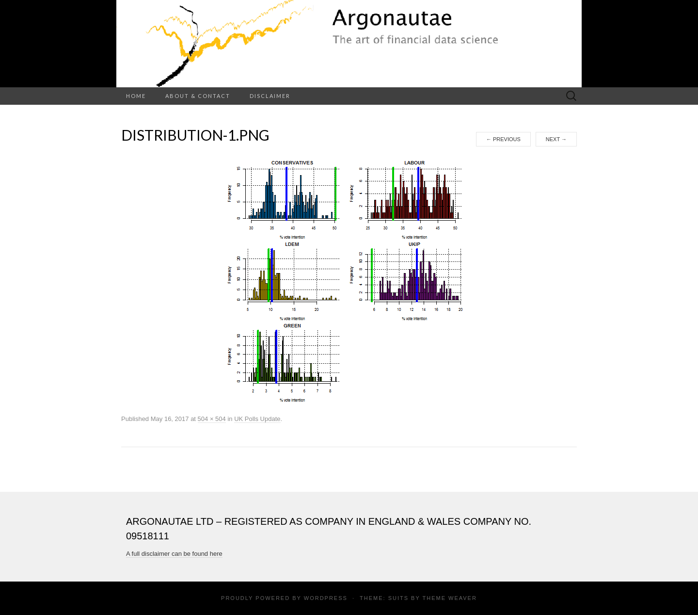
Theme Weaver (449, 598)
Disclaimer (270, 96)
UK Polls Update (257, 418)
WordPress (326, 598)
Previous (503, 139)
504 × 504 (212, 418)
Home (136, 96)
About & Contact (197, 96)
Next (556, 139)
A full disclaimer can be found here (174, 553)
